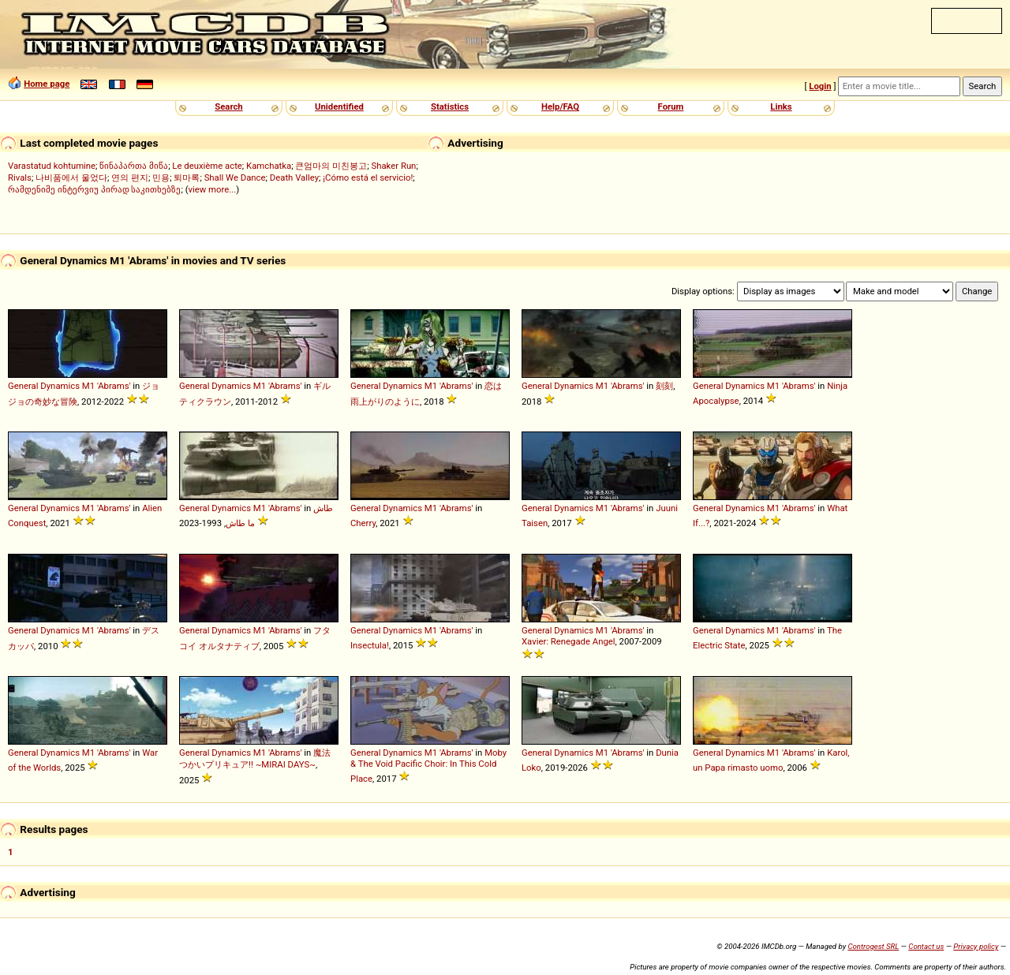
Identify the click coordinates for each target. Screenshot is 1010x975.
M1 (88, 385)
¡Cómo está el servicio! (368, 177)
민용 (161, 177)
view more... (213, 189)
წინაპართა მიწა (133, 165)
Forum (671, 106)
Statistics (450, 106)
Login (820, 86)
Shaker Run (393, 165)
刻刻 (664, 385)
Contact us (926, 946)
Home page (46, 83)
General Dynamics (44, 385)
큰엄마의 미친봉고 (331, 165)
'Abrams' (114, 385)
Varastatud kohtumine (51, 165)
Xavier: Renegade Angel (568, 641)
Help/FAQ (560, 106)
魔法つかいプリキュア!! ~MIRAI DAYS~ (255, 758)
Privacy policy (975, 946)
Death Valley (294, 177)
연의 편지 (129, 177)
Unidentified (339, 106)
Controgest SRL (873, 946)
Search (228, 106)
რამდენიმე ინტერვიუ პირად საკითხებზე (94, 189)
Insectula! (369, 645)
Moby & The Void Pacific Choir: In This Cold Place (428, 765)
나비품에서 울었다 (71, 177)
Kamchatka (268, 165)
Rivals (20, 177)
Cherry (363, 523)
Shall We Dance (235, 177)
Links (780, 106)
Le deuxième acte (207, 165)
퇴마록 (187, 177)
